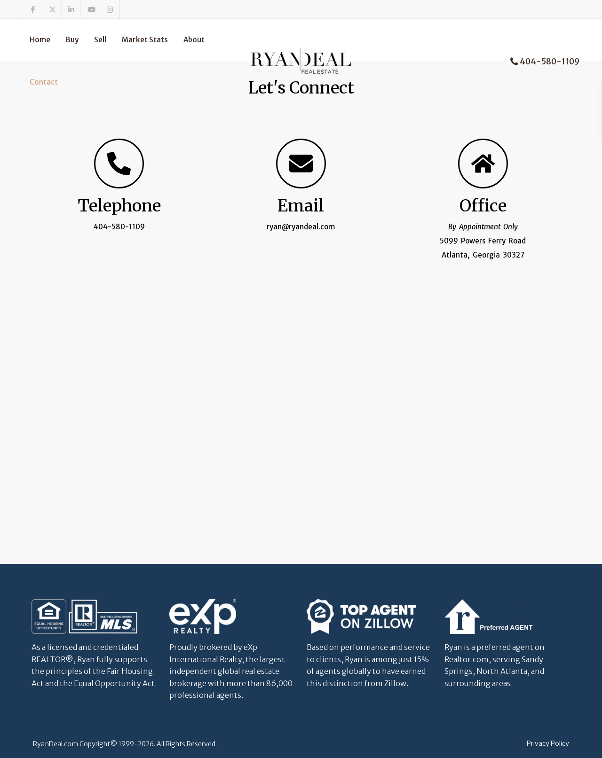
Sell (100, 39)
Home (40, 39)
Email (300, 205)
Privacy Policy (548, 743)
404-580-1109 (549, 61)
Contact (44, 82)
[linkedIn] (71, 9)
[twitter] (52, 9)
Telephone (119, 205)
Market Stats (145, 39)
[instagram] (109, 9)
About (194, 39)
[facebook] (32, 9)
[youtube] (90, 9)
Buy (72, 39)
